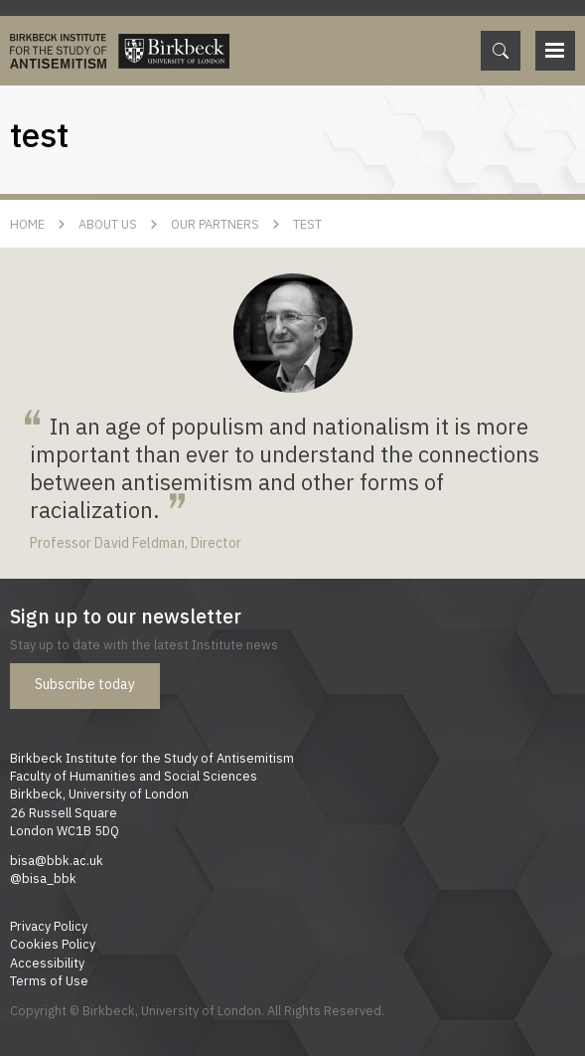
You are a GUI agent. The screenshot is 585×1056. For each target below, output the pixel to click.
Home (27, 224)
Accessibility (47, 962)
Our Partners (215, 224)
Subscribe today (85, 684)
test (307, 224)
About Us (107, 224)
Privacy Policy (48, 926)
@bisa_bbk (43, 878)
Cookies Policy (52, 944)
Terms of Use (49, 980)
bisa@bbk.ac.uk (56, 860)
